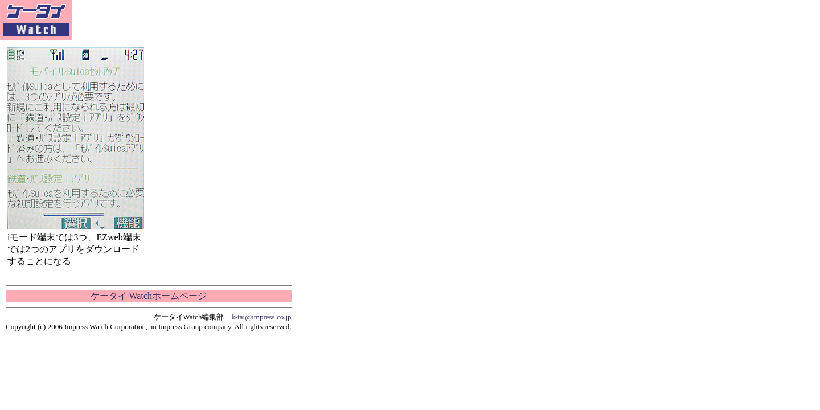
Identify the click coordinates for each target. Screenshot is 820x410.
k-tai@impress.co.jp (261, 317)
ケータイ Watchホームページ (149, 296)
